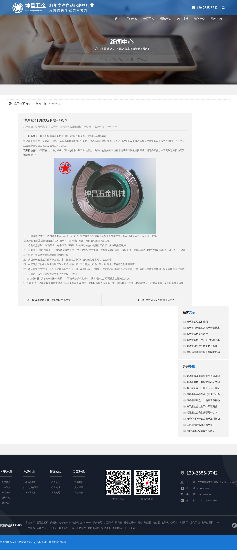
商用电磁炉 (94, 528)
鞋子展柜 (63, 528)
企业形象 (6, 487)
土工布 (53, 528)
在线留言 (78, 492)
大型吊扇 (108, 522)
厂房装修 (30, 528)
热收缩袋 (77, 522)
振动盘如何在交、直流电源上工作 (203, 341)
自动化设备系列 (31, 487)
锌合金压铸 (130, 522)
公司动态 (55, 103)
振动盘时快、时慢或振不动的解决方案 (203, 383)
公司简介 (6, 482)
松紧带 (173, 522)
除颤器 (147, 522)
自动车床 (30, 522)
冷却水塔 (117, 528)
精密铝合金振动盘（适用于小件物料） (203, 395)
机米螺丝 (81, 528)
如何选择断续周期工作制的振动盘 (203, 353)
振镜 (139, 522)
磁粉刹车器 (65, 522)
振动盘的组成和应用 (197, 321)
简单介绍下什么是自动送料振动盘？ (54, 300)
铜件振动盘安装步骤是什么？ (202, 412)
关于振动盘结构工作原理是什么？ (202, 407)
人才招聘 (78, 487)
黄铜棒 (53, 522)
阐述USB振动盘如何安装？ (160, 300)
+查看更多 (31, 492)
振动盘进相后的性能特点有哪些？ (202, 347)
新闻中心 (199, 18)
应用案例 (6, 492)
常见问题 (55, 492)
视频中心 (165, 18)
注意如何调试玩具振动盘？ (201, 424)
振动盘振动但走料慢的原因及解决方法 (203, 377)
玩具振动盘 (29, 150)
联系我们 (78, 482)
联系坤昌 (216, 18)
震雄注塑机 (42, 522)
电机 (72, 528)
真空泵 (156, 522)
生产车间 (148, 18)
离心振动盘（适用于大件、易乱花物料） (203, 389)
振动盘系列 (30, 482)
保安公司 (97, 522)
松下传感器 (129, 528)
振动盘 (31, 136)
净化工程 (195, 522)
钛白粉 (118, 522)
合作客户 (6, 502)
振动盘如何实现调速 (197, 334)
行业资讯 (55, 487)
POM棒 (87, 522)
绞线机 (165, 522)
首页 (117, 18)
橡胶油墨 (106, 528)
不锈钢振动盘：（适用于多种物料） (203, 401)
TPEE (218, 522)
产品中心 (131, 18)
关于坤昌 (182, 18)
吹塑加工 (184, 522)
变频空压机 (207, 522)
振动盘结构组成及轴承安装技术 (203, 327)
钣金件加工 (42, 528)
